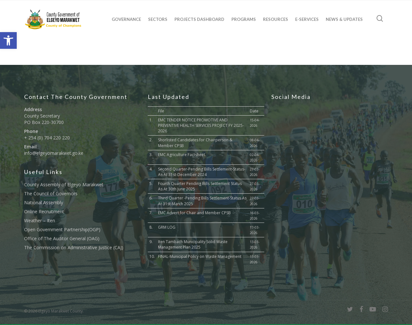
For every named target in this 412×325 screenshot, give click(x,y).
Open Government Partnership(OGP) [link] (62, 229)
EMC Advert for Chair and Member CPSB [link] (194, 212)
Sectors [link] (157, 19)
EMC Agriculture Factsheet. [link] (182, 154)
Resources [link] (275, 19)
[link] (8, 40)
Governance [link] (126, 19)
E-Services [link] (307, 19)
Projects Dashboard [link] (199, 19)
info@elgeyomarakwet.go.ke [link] (53, 153)
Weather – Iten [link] (39, 220)
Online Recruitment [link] (44, 211)
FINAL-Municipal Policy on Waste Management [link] (199, 256)
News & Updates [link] (344, 19)
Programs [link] (243, 19)
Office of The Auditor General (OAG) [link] (61, 238)
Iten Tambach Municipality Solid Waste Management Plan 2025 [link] (193, 244)
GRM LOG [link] (166, 227)
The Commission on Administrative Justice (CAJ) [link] (73, 247)
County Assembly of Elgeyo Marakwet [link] (63, 184)
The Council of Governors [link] (51, 193)
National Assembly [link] (43, 202)
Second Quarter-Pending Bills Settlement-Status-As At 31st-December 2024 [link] (201, 171)
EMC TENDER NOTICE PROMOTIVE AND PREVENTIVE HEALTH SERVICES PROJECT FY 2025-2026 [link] (201, 125)
